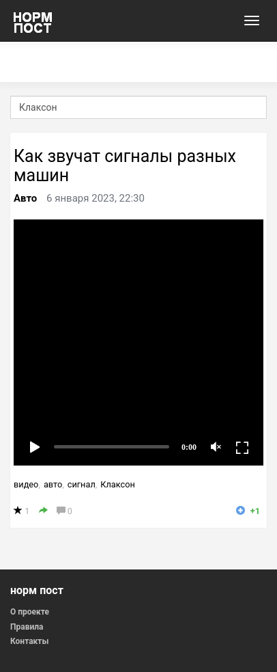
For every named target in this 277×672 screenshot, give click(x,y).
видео (26, 484)
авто (53, 484)
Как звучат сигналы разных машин (125, 165)
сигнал (82, 484)
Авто (25, 198)
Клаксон (117, 484)
